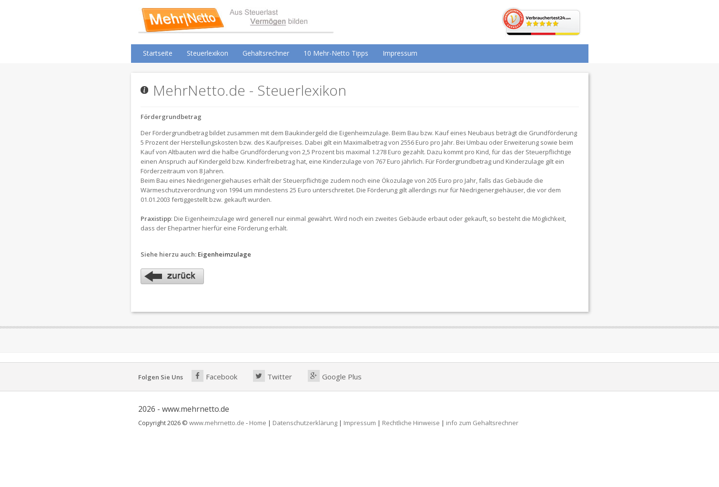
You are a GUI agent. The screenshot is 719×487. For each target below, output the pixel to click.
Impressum (400, 53)
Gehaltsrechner (266, 53)
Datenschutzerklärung (305, 422)
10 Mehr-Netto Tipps (336, 53)
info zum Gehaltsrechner (482, 422)
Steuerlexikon (207, 53)
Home (257, 422)
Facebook (214, 376)
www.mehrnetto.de (216, 422)
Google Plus (335, 376)
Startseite (157, 53)
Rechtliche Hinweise (411, 422)
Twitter (272, 376)
